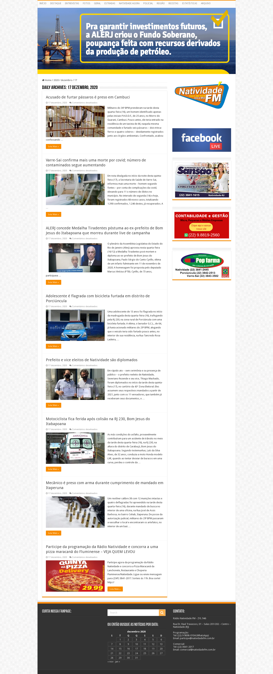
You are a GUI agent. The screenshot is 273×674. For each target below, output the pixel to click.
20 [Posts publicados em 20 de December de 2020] (161, 648)
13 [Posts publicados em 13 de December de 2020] (161, 644)
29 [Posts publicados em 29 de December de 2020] (120, 657)
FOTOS (86, 3)
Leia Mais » (53, 146)
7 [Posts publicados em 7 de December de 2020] (111, 644)
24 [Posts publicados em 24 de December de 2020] (136, 653)
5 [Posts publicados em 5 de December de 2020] (153, 639)
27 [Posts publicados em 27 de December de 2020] (161, 653)
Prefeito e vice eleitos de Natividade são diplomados (91, 360)
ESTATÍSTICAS (189, 3)
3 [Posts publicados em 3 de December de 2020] (136, 639)
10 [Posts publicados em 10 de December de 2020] (136, 644)
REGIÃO (161, 3)
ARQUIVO (206, 3)
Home (46, 80)
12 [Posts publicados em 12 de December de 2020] (153, 644)
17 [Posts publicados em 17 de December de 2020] (136, 648)
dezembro (66, 80)
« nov (110, 661)
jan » (117, 661)
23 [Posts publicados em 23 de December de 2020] (128, 653)
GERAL (97, 3)
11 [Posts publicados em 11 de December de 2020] (144, 644)
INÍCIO (42, 3)
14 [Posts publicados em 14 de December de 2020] (112, 648)
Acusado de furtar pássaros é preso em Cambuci (88, 97)
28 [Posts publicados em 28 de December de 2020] (112, 657)
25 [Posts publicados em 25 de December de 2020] (144, 653)
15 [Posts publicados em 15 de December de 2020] (120, 648)
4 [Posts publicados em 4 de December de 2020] (144, 639)
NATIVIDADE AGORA (129, 3)
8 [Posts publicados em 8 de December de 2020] (120, 644)
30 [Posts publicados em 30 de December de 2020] (128, 657)
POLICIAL (148, 3)
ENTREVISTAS (72, 3)
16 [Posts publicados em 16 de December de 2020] (128, 648)
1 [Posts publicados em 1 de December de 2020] (120, 639)
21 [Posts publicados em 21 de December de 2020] (112, 653)
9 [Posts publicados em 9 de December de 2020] (128, 644)
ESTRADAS (109, 3)
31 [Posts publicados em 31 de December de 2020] (136, 657)
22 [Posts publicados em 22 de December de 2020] (120, 653)
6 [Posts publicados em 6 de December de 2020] (161, 639)
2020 (56, 80)
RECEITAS (173, 3)
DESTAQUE (55, 3)
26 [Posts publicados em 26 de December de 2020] (153, 653)
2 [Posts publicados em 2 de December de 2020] (128, 639)
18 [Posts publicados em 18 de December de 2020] (144, 648)
